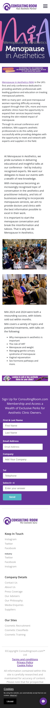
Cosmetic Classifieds (16, 630)
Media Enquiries (14, 605)
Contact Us (11, 582)
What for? (13, 695)
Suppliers (10, 609)
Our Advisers (12, 596)
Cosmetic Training (15, 634)
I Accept (10, 701)
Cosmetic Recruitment (17, 625)
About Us (10, 587)
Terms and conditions (25, 659)
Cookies (9, 689)
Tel (4, 470)
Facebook (10, 548)
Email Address (11, 441)
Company (8, 453)
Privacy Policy (25, 662)
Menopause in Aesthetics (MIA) (18, 82)
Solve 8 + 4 (8, 482)
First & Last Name (13, 420)
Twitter (9, 543)
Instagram (10, 539)
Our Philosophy (14, 600)
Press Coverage (14, 591)
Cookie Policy (25, 665)
